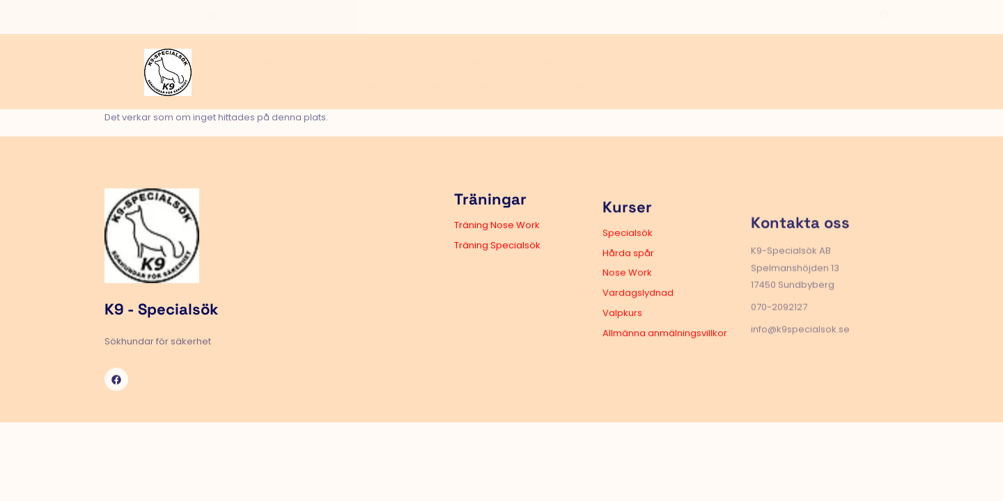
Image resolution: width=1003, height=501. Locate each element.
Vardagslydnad (563, 337)
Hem (333, 67)
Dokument (805, 67)
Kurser (509, 67)
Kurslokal (740, 67)
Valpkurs (548, 357)
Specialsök (553, 277)
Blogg (694, 67)
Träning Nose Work (385, 252)
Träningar (575, 67)
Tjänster (447, 67)
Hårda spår (554, 297)
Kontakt (867, 67)
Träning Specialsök (386, 272)
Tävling (643, 67)
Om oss (381, 67)
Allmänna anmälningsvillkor (590, 377)
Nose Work (552, 317)
